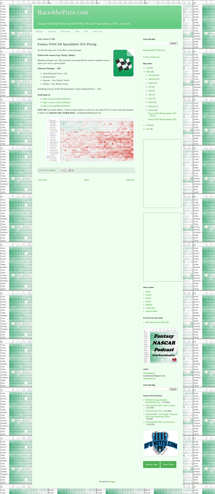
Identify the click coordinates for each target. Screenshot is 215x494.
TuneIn (148, 298)
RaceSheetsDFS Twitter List (154, 50)
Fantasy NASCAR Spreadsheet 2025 (162, 119)
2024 (148, 125)
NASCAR (97, 31)
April (150, 98)
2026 (148, 68)
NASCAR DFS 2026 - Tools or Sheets (160, 405)
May (150, 95)
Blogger (112, 482)
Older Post (130, 180)
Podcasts (39, 31)
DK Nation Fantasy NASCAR (157, 322)
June (150, 91)
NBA (77, 31)
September (152, 79)
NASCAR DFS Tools (154, 411)
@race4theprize (149, 373)
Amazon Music (151, 311)
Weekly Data (151, 464)
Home (86, 180)
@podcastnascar (149, 378)
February (152, 106)
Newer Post (42, 180)
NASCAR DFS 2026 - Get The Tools (160, 422)
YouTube (52, 31)
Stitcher (149, 295)
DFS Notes (65, 31)
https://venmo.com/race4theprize (57, 102)
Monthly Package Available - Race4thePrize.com (157, 401)
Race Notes (168, 464)
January (151, 110)
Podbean (149, 305)
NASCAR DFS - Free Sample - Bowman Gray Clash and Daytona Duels (161, 415)
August (151, 83)
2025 (148, 72)
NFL (86, 31)
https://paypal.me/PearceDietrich (57, 99)
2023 (148, 129)
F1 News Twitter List (151, 57)
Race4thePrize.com (63, 12)
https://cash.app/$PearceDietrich (56, 106)
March (151, 102)
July (150, 87)
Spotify (148, 301)
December (152, 75)
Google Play (150, 308)
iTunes (148, 292)
